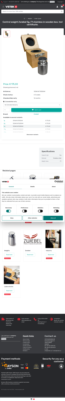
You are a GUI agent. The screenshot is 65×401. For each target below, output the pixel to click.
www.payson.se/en (6, 379)
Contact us (50, 336)
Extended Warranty (10, 101)
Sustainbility (26, 344)
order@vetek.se (57, 350)
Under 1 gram (37, 18)
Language (60, 2)
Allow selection (32, 218)
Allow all (53, 218)
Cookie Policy (26, 342)
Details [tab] (32, 186)
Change (52, 1)
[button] (61, 366)
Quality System (27, 345)
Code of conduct (27, 347)
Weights (30, 18)
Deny (11, 218)
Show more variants (32, 134)
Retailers (25, 350)
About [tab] (54, 186)
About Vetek (26, 339)
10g (5, 129)
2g (4, 123)
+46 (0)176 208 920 (13, 2)
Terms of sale (26, 340)
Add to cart (36, 110)
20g (5, 132)
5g (4, 126)
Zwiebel (36, 114)
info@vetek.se (48, 350)
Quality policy (26, 349)
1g (4, 120)
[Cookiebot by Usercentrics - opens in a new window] (55, 181)
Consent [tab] (11, 186)
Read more (9, 254)
